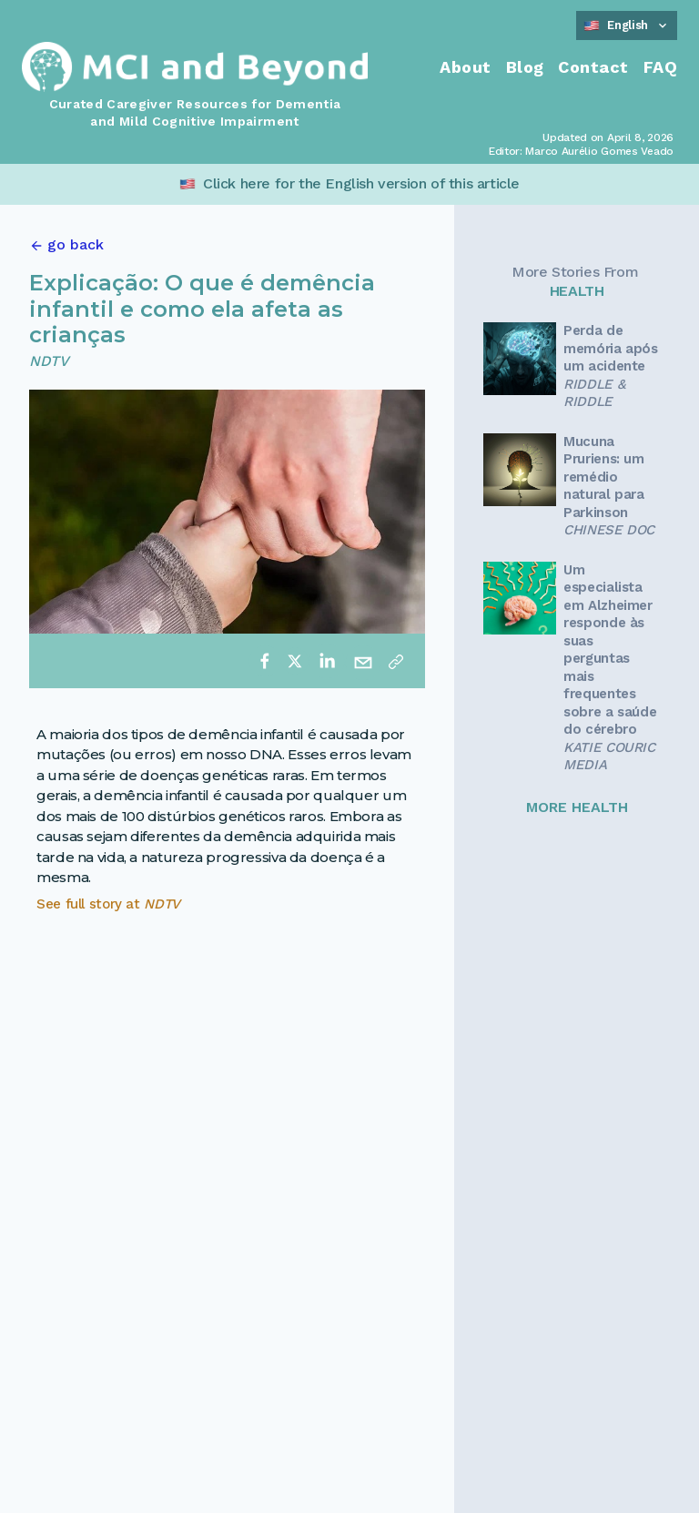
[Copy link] (395, 661)
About (465, 66)
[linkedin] (327, 661)
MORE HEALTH (577, 807)
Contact (593, 66)
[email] (363, 661)
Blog (525, 66)
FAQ (660, 66)
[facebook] (264, 661)
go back (75, 244)
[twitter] (295, 661)
